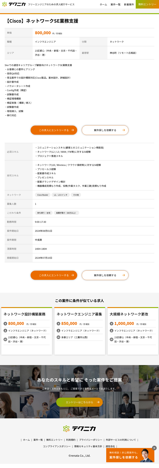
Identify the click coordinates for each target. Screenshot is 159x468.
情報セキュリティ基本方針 (88, 446)
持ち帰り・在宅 (43, 212)
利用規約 (70, 439)
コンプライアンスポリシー (57, 446)
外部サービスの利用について (121, 439)
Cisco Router (42, 194)
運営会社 (110, 446)
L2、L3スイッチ (60, 194)
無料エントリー (54, 439)
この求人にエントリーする (54, 130)
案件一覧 (115, 4)
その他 (76, 194)
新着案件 (129, 4)
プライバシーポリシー (90, 439)
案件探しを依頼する (105, 130)
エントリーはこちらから (79, 402)
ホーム (103, 4)
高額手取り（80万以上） (66, 212)
